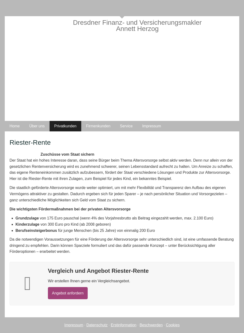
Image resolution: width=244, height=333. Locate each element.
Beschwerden (151, 325)
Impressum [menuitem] (151, 126)
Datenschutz (97, 325)
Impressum (73, 325)
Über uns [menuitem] (37, 126)
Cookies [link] (173, 325)
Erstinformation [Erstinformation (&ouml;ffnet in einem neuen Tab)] (124, 325)
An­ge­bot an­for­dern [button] (68, 293)
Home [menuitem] (15, 126)
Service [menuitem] (126, 126)
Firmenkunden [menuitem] (98, 126)
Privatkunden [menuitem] (65, 126)
